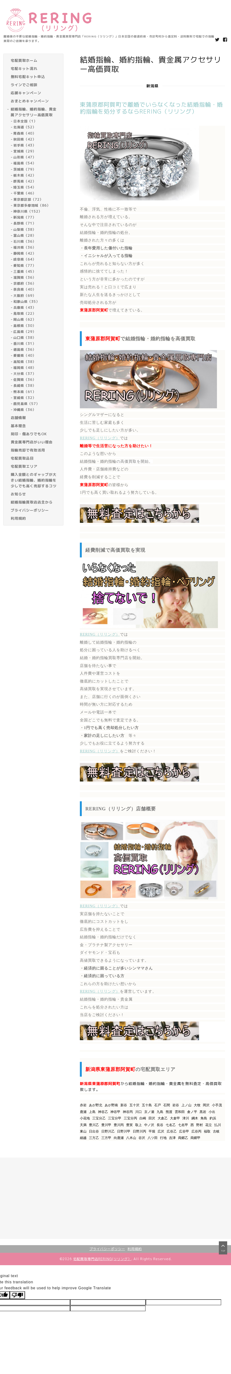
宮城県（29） (24, 151)
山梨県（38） (24, 229)
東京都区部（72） (28, 199)
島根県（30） (24, 325)
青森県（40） (24, 133)
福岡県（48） (24, 367)
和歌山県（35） (26, 301)
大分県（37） (24, 373)
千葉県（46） (24, 193)
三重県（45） (24, 271)
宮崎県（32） (24, 397)
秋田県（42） (24, 139)
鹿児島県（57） (26, 403)
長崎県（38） (24, 385)
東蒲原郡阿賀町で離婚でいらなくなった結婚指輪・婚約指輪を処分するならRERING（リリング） (151, 107)
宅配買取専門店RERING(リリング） (102, 1259)
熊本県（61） (24, 391)
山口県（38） (24, 337)
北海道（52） (24, 127)
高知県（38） (24, 361)
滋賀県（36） (24, 277)
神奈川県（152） (27, 211)
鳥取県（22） (24, 313)
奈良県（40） (24, 289)
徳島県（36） (24, 349)
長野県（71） (24, 223)
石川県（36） (24, 241)
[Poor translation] (17, 1295)
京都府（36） (24, 283)
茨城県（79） (24, 169)
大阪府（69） (24, 295)
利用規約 (135, 1249)
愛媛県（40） (24, 355)
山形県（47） (24, 157)
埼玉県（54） (24, 187)
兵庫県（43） (24, 307)
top (223, 1253)
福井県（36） (24, 247)
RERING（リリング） (100, 438)
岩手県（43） (24, 145)
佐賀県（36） (24, 379)
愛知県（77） (24, 265)
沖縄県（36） (24, 409)
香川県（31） (24, 343)
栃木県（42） (24, 175)
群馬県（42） (24, 181)
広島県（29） (24, 331)
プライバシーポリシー (107, 1249)
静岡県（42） (24, 253)
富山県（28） (24, 235)
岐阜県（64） (24, 259)
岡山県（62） (24, 319)
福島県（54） (24, 163)
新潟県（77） (24, 217)
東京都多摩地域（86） (31, 205)
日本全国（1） (25, 121)
